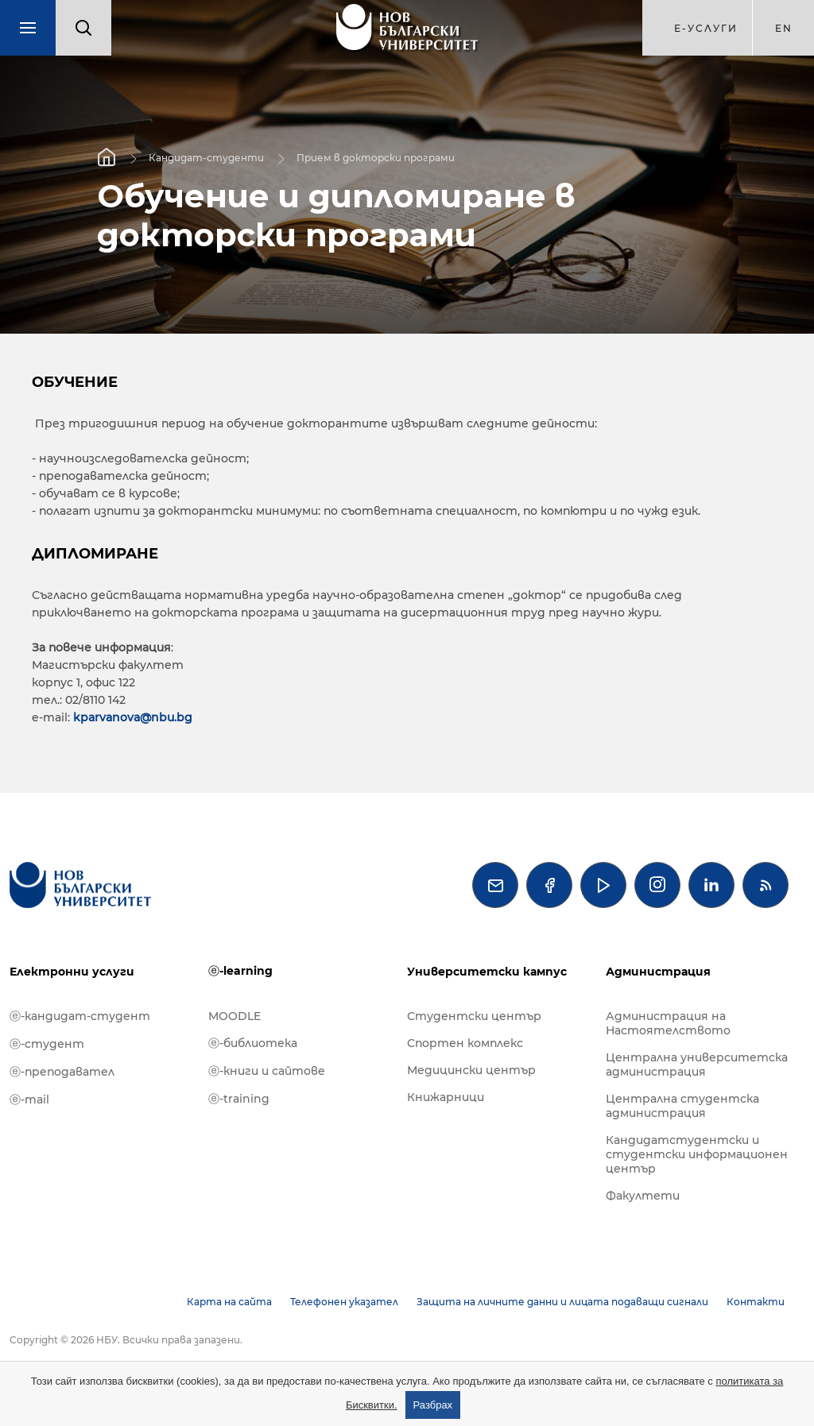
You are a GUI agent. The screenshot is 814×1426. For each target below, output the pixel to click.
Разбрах (433, 1405)
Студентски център (474, 1016)
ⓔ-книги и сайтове (266, 1071)
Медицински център (471, 1070)
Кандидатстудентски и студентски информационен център (697, 1154)
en (784, 28)
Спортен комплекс (465, 1043)
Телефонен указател (344, 1302)
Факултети (643, 1195)
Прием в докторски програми (376, 158)
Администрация (658, 971)
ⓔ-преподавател (62, 1072)
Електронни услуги (72, 971)
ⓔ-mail (29, 1099)
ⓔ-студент (47, 1044)
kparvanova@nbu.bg (132, 717)
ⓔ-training (238, 1099)
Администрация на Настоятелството (668, 1023)
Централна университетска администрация (697, 1064)
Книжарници (445, 1097)
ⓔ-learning (240, 971)
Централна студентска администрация (682, 1106)
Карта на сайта (229, 1302)
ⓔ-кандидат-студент (80, 1016)
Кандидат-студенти (206, 158)
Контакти (756, 1302)
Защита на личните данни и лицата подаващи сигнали (562, 1302)
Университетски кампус (487, 971)
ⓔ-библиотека (252, 1043)
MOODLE (234, 1016)
